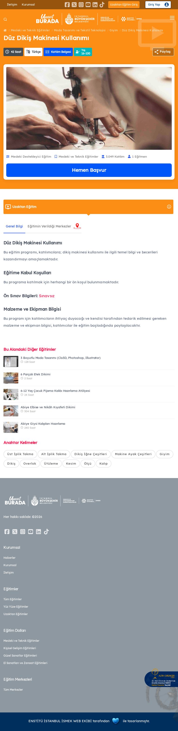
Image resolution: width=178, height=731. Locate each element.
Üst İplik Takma (20, 454)
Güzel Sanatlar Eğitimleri (20, 655)
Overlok (29, 463)
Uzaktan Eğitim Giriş (124, 4)
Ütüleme (51, 463)
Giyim (114, 30)
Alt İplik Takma (54, 454)
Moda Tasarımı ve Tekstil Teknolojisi (80, 30)
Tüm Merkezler (13, 689)
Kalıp (103, 463)
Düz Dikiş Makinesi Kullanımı (142, 30)
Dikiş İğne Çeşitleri (90, 454)
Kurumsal (28, 4)
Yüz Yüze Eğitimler (15, 606)
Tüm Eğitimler (12, 599)
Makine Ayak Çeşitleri (133, 454)
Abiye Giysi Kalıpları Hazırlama (43, 423)
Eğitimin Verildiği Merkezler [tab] (49, 226)
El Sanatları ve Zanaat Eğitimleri (25, 663)
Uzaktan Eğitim (92, 206)
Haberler (9, 557)
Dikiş (11, 463)
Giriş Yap (154, 4)
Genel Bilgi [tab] (14, 226)
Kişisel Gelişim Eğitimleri (19, 648)
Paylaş (165, 51)
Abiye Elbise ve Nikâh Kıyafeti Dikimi (48, 407)
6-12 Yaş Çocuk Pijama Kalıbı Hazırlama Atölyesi (55, 391)
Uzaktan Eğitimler (15, 614)
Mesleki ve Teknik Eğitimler (30, 30)
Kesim (71, 463)
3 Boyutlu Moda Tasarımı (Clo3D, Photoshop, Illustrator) (61, 358)
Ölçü (88, 463)
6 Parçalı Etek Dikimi (36, 374)
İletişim (12, 4)
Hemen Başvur (89, 170)
